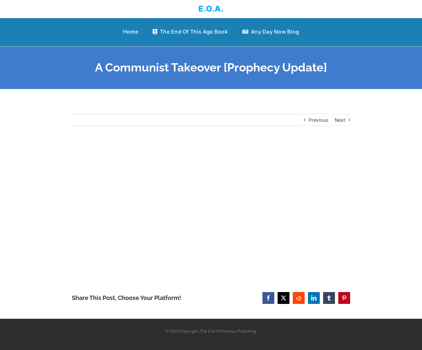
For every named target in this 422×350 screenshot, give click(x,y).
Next (340, 120)
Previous (318, 120)
